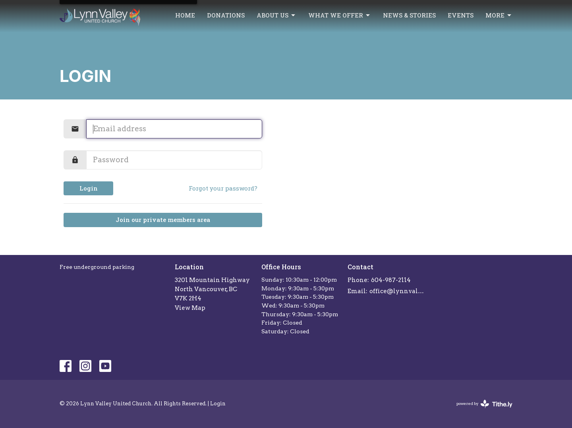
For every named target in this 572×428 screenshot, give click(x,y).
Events (460, 15)
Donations (226, 15)
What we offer (339, 15)
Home (185, 15)
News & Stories (409, 15)
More (498, 15)
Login (88, 188)
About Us (276, 15)
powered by (484, 404)
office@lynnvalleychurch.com (397, 291)
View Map (190, 307)
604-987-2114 (391, 280)
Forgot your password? (223, 188)
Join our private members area (163, 220)
